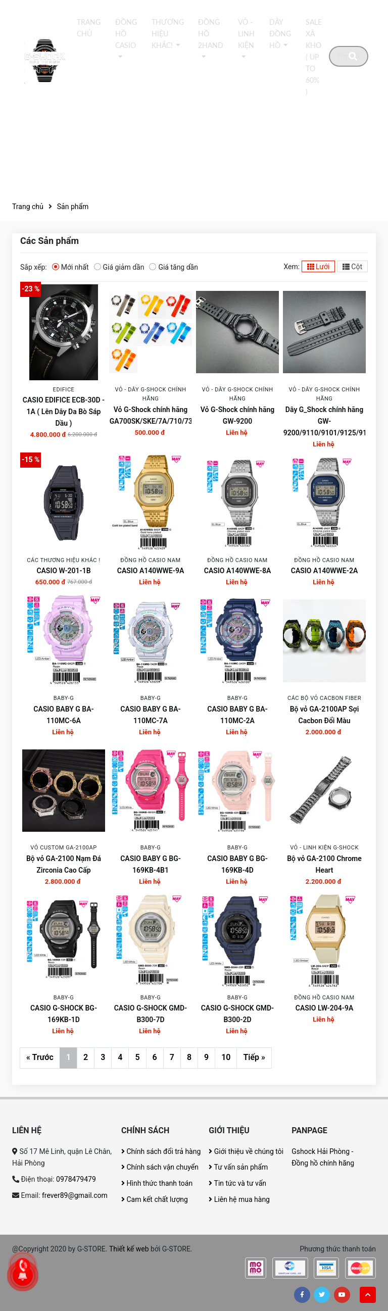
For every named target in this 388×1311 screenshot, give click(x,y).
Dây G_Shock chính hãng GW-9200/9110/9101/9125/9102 (324, 421)
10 (225, 1057)
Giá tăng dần (173, 266)
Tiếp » (254, 1057)
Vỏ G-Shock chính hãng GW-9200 (237, 415)
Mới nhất (70, 266)
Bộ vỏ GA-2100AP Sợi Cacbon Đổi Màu (324, 715)
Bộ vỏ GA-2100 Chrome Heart (324, 864)
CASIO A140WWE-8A (237, 571)
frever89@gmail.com (75, 1195)
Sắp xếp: (33, 267)
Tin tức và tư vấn (237, 1183)
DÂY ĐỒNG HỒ (280, 33)
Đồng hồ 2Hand (210, 33)
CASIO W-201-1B (63, 571)
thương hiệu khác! (168, 33)
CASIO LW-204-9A (324, 1008)
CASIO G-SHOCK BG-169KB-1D (63, 1014)
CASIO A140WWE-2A (324, 571)
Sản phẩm (73, 207)
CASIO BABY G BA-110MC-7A (150, 715)
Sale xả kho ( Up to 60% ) (314, 57)
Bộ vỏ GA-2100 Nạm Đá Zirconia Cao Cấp (63, 864)
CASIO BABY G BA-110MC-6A (63, 715)
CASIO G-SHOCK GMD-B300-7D (150, 1014)
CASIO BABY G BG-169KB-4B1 (150, 864)
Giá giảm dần (119, 266)
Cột (352, 267)
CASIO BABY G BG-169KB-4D (237, 864)
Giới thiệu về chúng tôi (246, 1151)
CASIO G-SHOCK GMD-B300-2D (237, 1014)
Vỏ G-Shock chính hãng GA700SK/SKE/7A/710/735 (150, 415)
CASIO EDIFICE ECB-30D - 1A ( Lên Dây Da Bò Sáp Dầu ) (64, 411)
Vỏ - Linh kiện (246, 33)
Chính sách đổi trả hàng (161, 1151)
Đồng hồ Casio (126, 33)
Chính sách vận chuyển (160, 1167)
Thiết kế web (129, 1249)
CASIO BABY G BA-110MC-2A (237, 715)
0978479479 (76, 1179)
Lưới (318, 267)
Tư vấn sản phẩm (238, 1167)
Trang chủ (89, 28)
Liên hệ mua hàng (239, 1199)
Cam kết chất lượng (154, 1199)
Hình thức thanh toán (156, 1183)
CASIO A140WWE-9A (150, 571)
